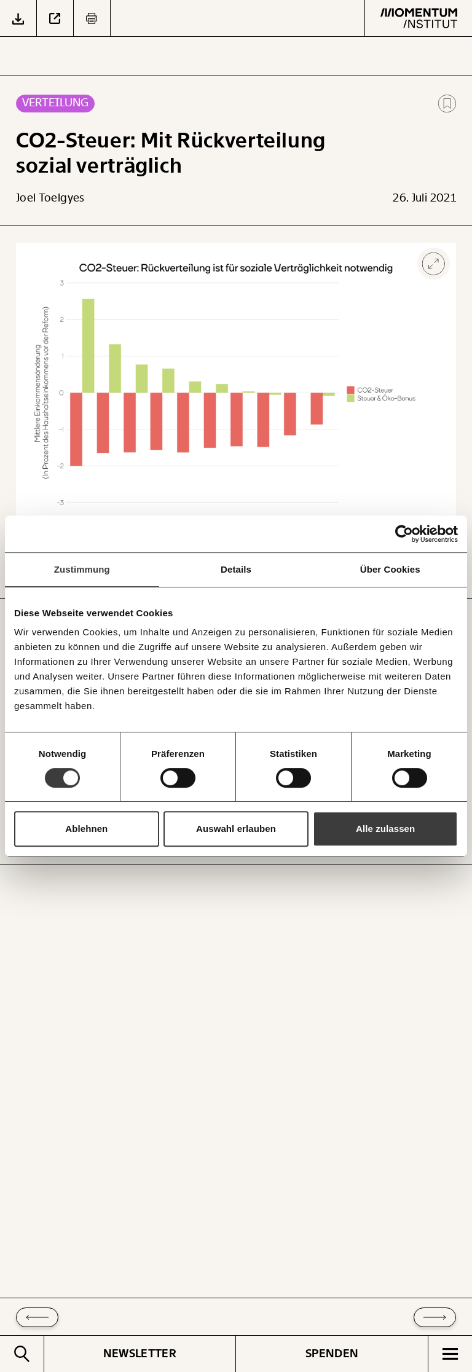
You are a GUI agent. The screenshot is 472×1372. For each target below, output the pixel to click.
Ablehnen (86, 828)
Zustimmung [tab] (82, 569)
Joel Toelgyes (50, 197)
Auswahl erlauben (236, 828)
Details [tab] (236, 569)
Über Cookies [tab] (390, 569)
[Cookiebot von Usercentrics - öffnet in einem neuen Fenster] (404, 534)
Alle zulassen (385, 828)
